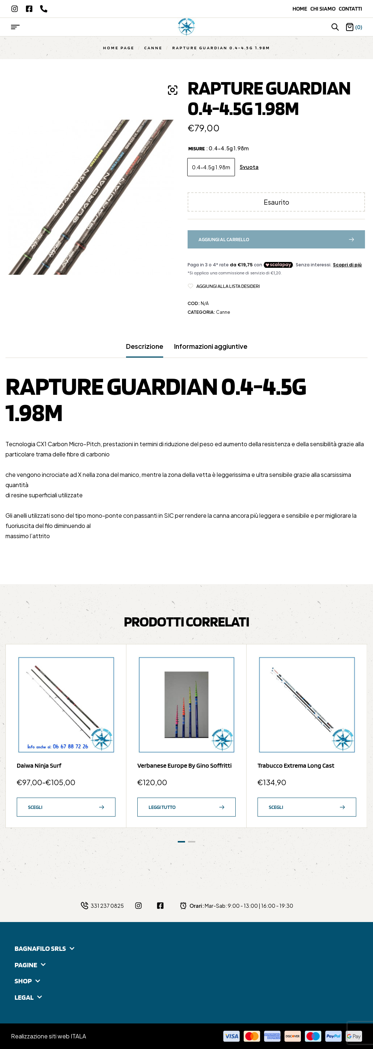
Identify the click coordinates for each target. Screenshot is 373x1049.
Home (301, 8)
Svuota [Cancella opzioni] (249, 167)
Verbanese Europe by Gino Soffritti (184, 765)
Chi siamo (324, 8)
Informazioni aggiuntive (210, 346)
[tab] (144, 350)
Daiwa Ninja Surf (39, 765)
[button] (172, 90)
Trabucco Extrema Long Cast (296, 765)
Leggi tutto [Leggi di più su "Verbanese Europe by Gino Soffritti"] (162, 807)
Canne (153, 47)
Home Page (118, 47)
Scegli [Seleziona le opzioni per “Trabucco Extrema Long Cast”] (276, 807)
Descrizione (144, 346)
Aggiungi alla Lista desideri (228, 286)
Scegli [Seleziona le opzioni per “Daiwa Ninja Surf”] (35, 807)
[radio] (211, 167)
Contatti (350, 8)
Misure (196, 148)
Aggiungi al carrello (224, 239)
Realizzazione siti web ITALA (48, 1036)
